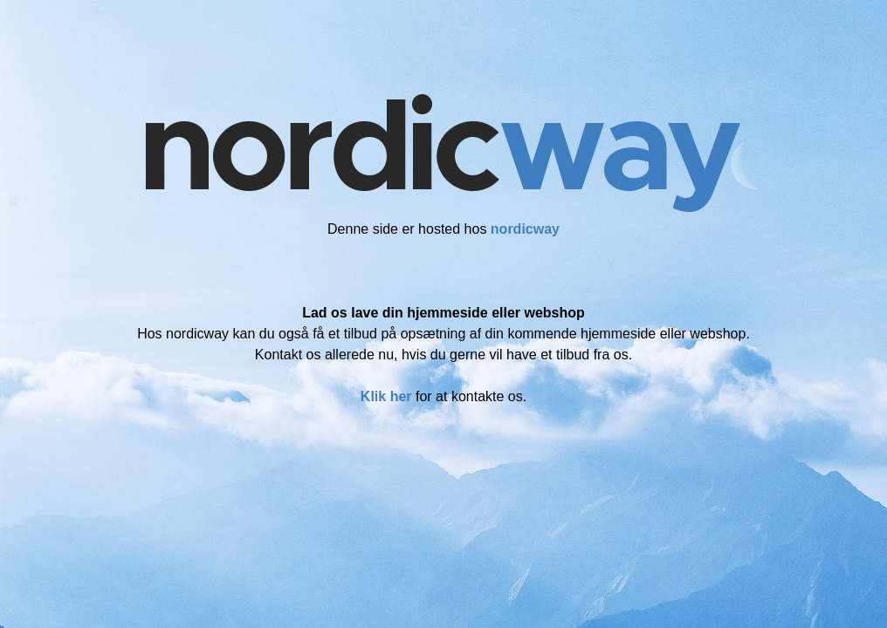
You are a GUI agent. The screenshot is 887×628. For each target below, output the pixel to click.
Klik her (386, 396)
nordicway (525, 229)
